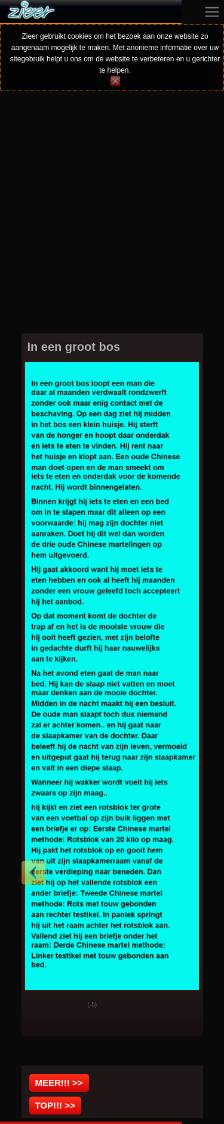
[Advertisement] (112, 220)
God (40, 1005)
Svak (70, 1005)
